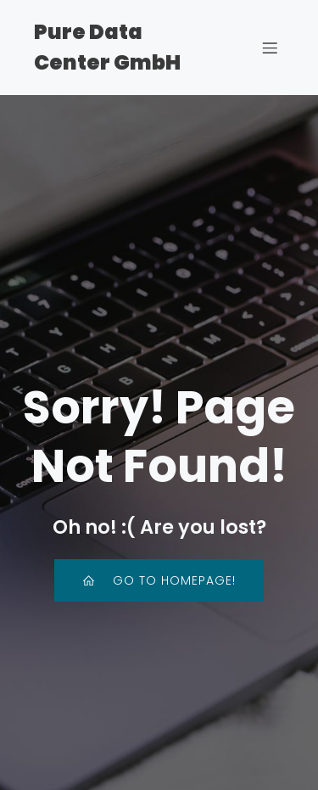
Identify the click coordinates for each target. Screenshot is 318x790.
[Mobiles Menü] (269, 47)
